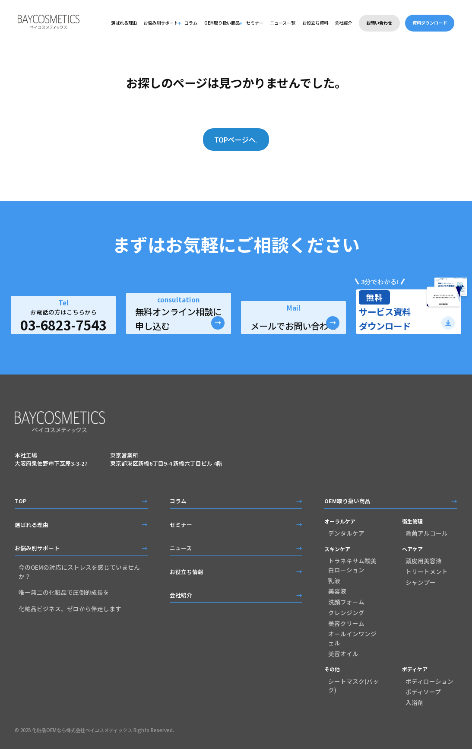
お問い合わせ (379, 22)
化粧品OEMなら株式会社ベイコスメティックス (82, 730)
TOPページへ (231, 139)
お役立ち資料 (315, 22)
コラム (190, 22)
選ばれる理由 (124, 22)
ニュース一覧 (282, 22)
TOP (20, 502)
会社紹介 (343, 22)
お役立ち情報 (186, 572)
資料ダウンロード (429, 22)
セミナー (254, 22)
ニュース (181, 548)
